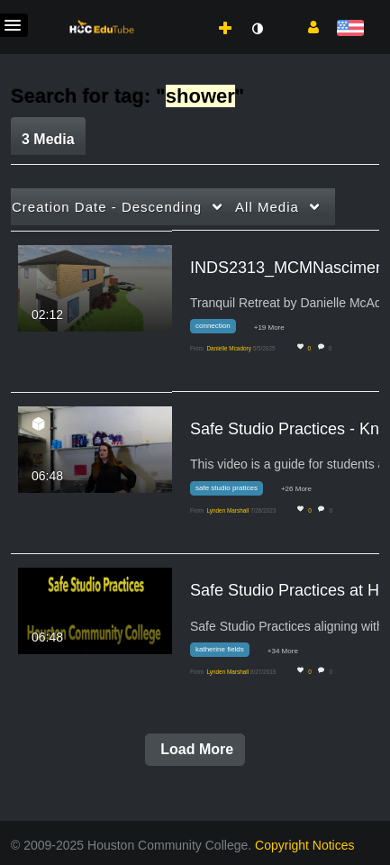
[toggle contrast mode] (256, 29)
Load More (195, 749)
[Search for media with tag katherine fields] (226, 653)
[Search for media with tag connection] (219, 329)
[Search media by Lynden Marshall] (227, 510)
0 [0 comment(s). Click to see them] (332, 348)
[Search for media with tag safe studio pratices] (233, 490)
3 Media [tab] (48, 139)
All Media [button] (267, 206)
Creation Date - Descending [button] (107, 206)
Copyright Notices (305, 845)
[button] (307, 26)
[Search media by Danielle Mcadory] (228, 348)
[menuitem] (185, 10)
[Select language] (350, 29)
